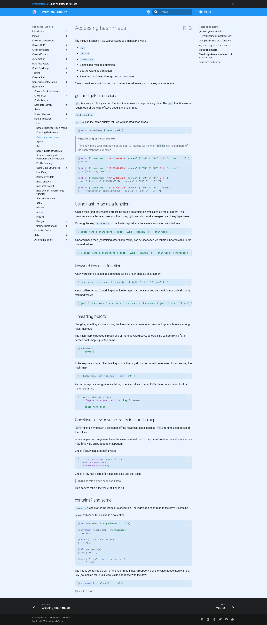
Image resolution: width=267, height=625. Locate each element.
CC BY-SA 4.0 (65, 617)
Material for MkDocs (53, 621)
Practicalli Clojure (41, 4)
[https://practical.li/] (34, 12)
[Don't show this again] (233, 4)
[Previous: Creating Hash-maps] (52, 607)
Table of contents (209, 26)
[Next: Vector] (224, 607)
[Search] (172, 12)
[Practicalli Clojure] (54, 12)
